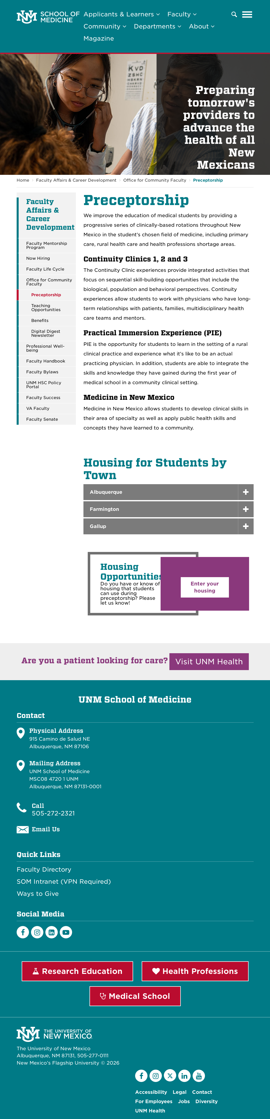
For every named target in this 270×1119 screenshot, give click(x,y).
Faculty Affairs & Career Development (76, 180)
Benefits (39, 321)
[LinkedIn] (51, 932)
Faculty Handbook (45, 361)
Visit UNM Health (209, 661)
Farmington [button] (104, 509)
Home (23, 180)
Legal (180, 1092)
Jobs (184, 1101)
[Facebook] (23, 932)
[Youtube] (66, 932)
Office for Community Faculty (154, 180)
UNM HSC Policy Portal (43, 385)
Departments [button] (157, 26)
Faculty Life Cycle (45, 269)
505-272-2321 (53, 813)
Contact (202, 1092)
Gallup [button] (98, 526)
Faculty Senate (42, 419)
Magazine (98, 38)
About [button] (202, 26)
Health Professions (195, 971)
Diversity (206, 1101)
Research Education (77, 971)
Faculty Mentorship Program (46, 246)
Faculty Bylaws (42, 372)
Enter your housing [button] (205, 587)
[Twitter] (170, 1075)
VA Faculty (37, 409)
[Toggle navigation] (247, 14)
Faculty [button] (182, 14)
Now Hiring (38, 258)
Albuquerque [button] (106, 492)
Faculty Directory (44, 870)
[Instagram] (37, 932)
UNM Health (150, 1111)
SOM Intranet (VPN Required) (64, 882)
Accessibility (151, 1092)
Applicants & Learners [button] (121, 14)
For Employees (153, 1101)
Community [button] (104, 26)
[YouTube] (199, 1076)
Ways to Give (38, 894)
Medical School (135, 996)
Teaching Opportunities (46, 308)
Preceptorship (208, 180)
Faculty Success (43, 398)
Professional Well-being (45, 348)
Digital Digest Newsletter (45, 334)
